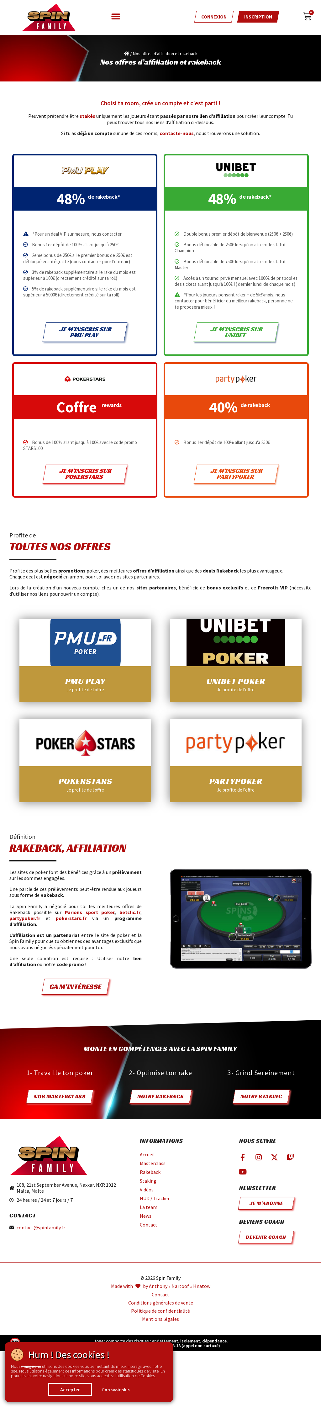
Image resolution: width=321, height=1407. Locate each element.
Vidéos (147, 1189)
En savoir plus (116, 1390)
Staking (148, 1181)
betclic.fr (129, 912)
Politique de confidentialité (160, 1311)
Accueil (147, 1154)
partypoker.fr (24, 918)
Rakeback (150, 1172)
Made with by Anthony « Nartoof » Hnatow (160, 1286)
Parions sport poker (89, 912)
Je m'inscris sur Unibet (237, 332)
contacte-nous (177, 133)
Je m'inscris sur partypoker (237, 474)
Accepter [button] (70, 1389)
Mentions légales (160, 1319)
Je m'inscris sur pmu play (85, 332)
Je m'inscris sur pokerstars (85, 474)
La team (148, 1207)
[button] (115, 16)
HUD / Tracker (155, 1198)
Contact (148, 1224)
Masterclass (153, 1163)
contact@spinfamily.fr (41, 1228)
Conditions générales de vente (160, 1303)
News (145, 1216)
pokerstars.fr (71, 918)
